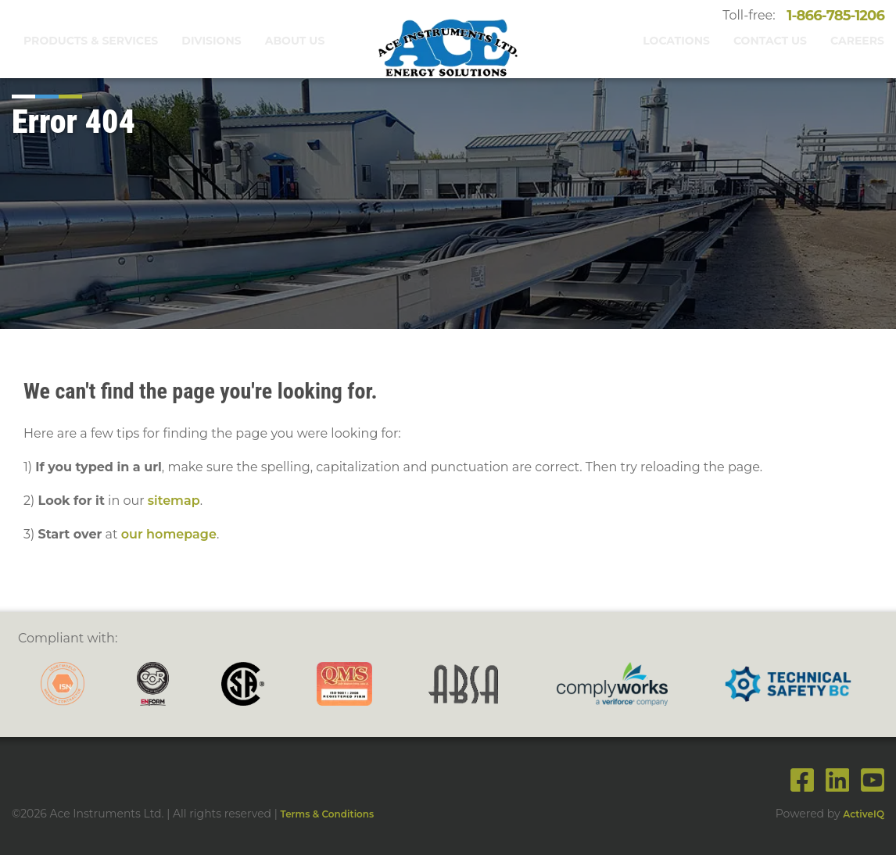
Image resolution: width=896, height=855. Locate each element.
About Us (295, 41)
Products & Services (90, 41)
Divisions (211, 41)
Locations (676, 41)
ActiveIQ (863, 814)
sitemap (174, 500)
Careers (857, 41)
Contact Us (770, 41)
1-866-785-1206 (830, 15)
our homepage (169, 534)
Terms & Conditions (328, 814)
